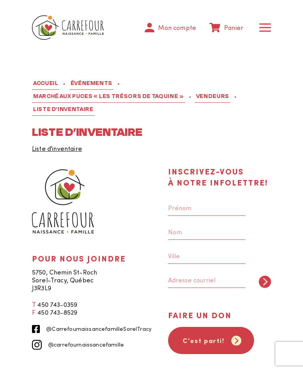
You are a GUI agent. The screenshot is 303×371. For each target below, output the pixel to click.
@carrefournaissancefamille (78, 345)
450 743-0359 (57, 304)
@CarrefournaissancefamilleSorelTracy (92, 329)
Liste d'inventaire (57, 148)
